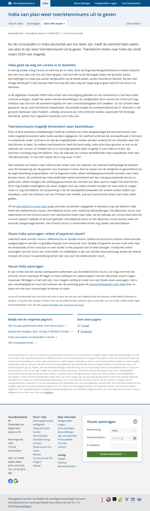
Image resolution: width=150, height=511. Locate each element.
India (45, 3)
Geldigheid (39, 424)
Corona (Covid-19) (42, 458)
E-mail (83, 325)
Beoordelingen (82, 3)
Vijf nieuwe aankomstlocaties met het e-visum (36, 325)
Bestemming (94, 429)
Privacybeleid (65, 439)
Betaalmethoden (67, 466)
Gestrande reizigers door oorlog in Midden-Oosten (39, 331)
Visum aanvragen (111, 454)
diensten (49, 392)
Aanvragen (33, 23)
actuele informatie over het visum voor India (62, 304)
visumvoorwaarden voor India (107, 284)
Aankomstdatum (96, 437)
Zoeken (62, 458)
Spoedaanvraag (41, 439)
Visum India (16, 23)
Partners (62, 443)
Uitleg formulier (41, 428)
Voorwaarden (40, 435)
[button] (124, 430)
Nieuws (37, 465)
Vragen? (37, 462)
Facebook (85, 331)
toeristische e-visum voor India (35, 206)
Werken (37, 454)
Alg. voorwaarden (67, 435)
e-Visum (37, 443)
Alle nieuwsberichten (21, 342)
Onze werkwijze (66, 428)
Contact (62, 447)
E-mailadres (93, 445)
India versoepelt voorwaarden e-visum (31, 337)
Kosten (37, 432)
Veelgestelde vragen (106, 3)
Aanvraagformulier (43, 420)
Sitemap (62, 462)
